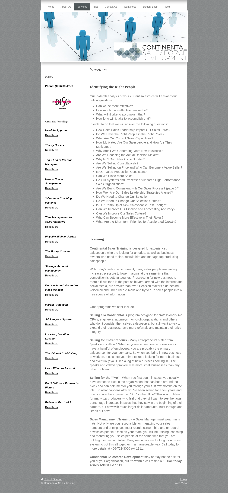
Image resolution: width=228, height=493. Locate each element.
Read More (51, 256)
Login (183, 479)
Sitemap (57, 479)
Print (46, 479)
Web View (181, 483)
